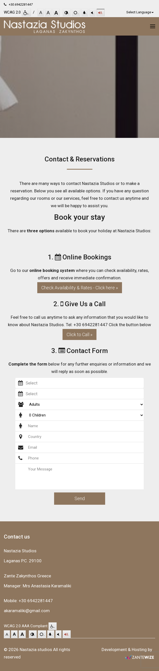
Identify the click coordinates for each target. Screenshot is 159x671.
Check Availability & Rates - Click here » (79, 287)
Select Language (140, 12)
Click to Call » (79, 334)
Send (80, 498)
